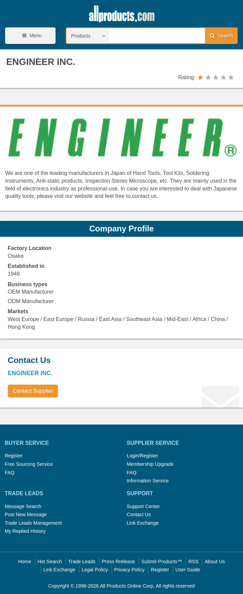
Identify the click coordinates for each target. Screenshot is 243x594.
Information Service (148, 480)
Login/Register (142, 455)
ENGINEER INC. (40, 61)
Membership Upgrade (150, 464)
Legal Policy (95, 569)
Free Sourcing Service (29, 464)
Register (14, 455)
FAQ (10, 472)
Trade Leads (81, 561)
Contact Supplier (33, 391)
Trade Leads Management (33, 523)
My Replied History (25, 531)
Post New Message (26, 514)
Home (24, 561)
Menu (31, 35)
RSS (193, 561)
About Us (215, 561)
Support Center (143, 506)
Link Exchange (143, 523)
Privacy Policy (129, 569)
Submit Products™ (161, 561)
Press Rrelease (118, 561)
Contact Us (139, 514)
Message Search (23, 506)
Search (221, 36)
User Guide (188, 569)
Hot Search (50, 561)
